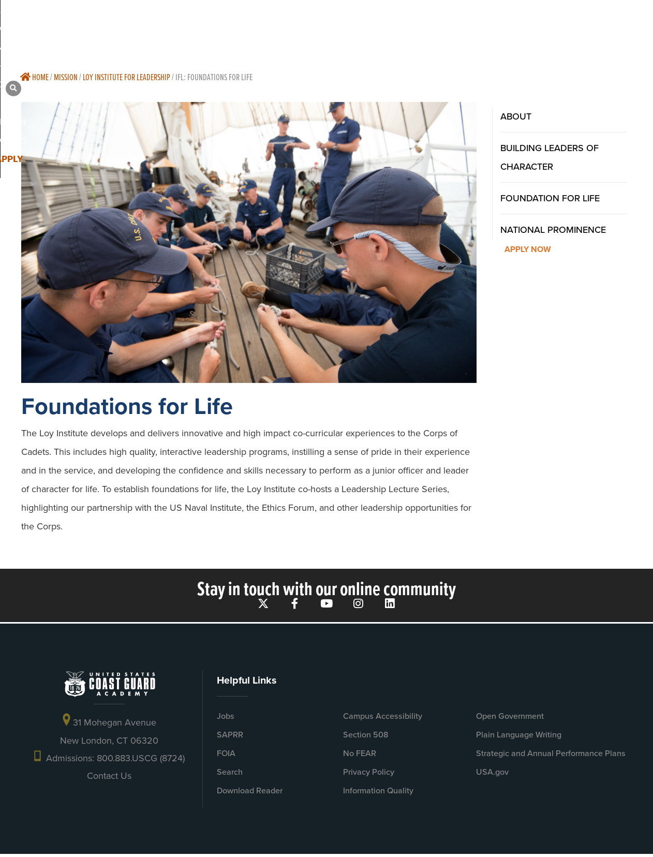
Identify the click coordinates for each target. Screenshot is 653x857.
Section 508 (366, 737)
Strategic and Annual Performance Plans (551, 756)
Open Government (510, 719)
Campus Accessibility (382, 719)
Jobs (225, 719)
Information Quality (378, 793)
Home (34, 76)
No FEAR (359, 756)
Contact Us (109, 779)
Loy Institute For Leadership (126, 76)
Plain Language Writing (518, 737)
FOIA (226, 756)
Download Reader (250, 793)
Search (230, 774)
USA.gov (492, 774)
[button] (632, 26)
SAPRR (230, 737)
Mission (66, 76)
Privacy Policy (368, 774)
